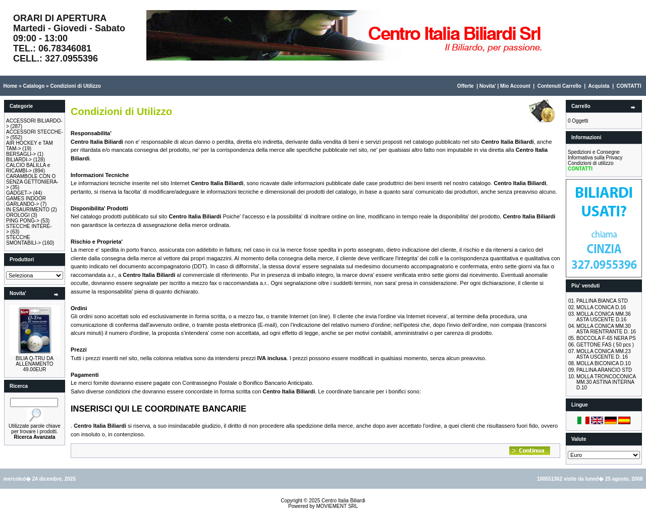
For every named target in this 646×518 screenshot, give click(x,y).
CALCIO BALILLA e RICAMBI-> (28, 168)
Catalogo (33, 86)
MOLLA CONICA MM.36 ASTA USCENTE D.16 (603, 316)
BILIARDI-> (19, 159)
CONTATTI (629, 86)
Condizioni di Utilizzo (75, 86)
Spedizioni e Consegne (594, 152)
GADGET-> (19, 193)
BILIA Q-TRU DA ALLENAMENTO (34, 361)
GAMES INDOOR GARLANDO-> (26, 201)
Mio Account (515, 86)
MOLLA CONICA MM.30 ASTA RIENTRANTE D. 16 (606, 328)
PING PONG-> (22, 220)
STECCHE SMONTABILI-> (23, 240)
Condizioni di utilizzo (591, 163)
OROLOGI (18, 215)
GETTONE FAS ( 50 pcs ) (605, 345)
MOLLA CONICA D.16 (601, 307)
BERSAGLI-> (21, 154)
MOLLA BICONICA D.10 (603, 363)
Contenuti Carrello (559, 86)
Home (11, 86)
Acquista (598, 86)
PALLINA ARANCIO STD (604, 370)
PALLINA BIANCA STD (602, 301)
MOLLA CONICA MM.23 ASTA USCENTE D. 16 (603, 354)
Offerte (465, 86)
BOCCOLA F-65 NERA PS (606, 338)
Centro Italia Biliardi (343, 500)
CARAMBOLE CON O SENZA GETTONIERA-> (32, 182)
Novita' (487, 86)
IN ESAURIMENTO (27, 209)
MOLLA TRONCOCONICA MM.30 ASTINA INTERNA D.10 (606, 382)
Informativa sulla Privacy (595, 157)
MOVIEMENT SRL (337, 506)
